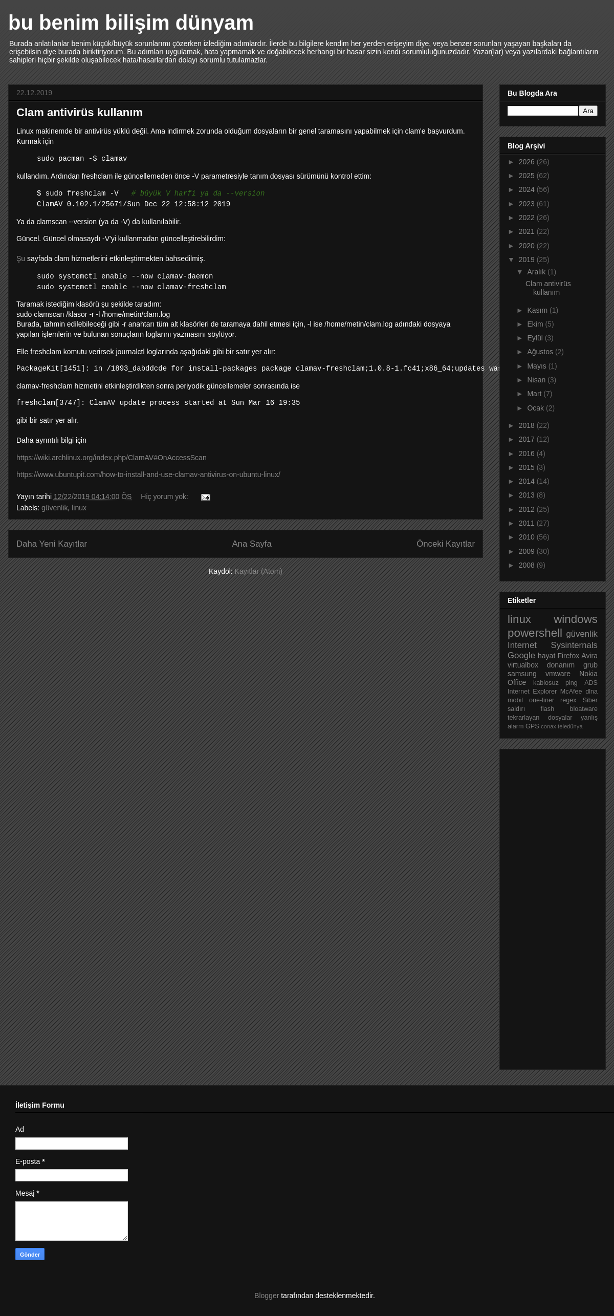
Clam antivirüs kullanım (79, 112)
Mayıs (537, 366)
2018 (528, 425)
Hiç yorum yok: (165, 496)
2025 (528, 175)
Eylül (535, 338)
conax (548, 726)
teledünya (570, 726)
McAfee (571, 691)
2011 (528, 523)
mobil (515, 700)
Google (521, 655)
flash (548, 709)
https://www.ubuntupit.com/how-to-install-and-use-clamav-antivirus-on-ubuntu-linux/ (148, 474)
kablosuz (546, 682)
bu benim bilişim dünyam (131, 22)
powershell (535, 633)
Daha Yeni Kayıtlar (51, 544)
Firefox (568, 656)
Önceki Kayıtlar (445, 544)
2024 (528, 189)
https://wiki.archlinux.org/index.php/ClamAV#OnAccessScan (111, 458)
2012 (528, 509)
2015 (528, 467)
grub (590, 665)
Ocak (536, 408)
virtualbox (523, 665)
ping (571, 682)
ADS (591, 682)
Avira (589, 656)
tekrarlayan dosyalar (540, 717)
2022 (528, 217)
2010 (528, 537)
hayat (546, 656)
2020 (528, 246)
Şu (20, 258)
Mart (535, 394)
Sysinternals (574, 645)
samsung (522, 674)
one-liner (541, 700)
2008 (528, 565)
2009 (528, 551)
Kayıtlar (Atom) (258, 571)
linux (79, 508)
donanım (561, 665)
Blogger (266, 1295)
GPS (532, 726)
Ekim (536, 324)
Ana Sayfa (251, 544)
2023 (528, 204)
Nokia (588, 674)
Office (517, 682)
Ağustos (541, 352)
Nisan (537, 380)
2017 (528, 439)
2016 (528, 453)
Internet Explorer (532, 691)
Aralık (537, 272)
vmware (558, 674)
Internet (522, 645)
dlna (591, 691)
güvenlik (54, 508)
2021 (528, 231)
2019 (528, 259)
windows (576, 619)
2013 (528, 495)
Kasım (538, 310)
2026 (528, 162)
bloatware (583, 709)
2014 (528, 481)
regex (568, 700)
